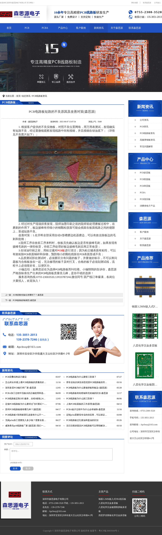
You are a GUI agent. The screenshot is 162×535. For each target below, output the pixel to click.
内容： (7, 449)
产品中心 (63, 28)
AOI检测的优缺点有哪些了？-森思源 (28, 295)
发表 (15, 468)
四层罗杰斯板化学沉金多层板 (113, 515)
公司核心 (157, 3)
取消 (28, 468)
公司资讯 (144, 120)
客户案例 (81, 28)
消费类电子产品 (147, 206)
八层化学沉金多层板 (108, 503)
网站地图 (134, 3)
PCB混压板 (145, 199)
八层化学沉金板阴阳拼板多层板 (113, 509)
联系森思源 (147, 3)
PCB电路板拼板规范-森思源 (24, 300)
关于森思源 (117, 28)
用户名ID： (9, 444)
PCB (27, 28)
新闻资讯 (99, 28)
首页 (9, 28)
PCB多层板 (145, 172)
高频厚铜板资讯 (147, 140)
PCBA (45, 28)
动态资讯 (26, 96)
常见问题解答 (146, 146)
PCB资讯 (144, 126)
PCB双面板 (145, 179)
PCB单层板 (145, 186)
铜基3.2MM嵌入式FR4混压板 (112, 499)
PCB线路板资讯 (39, 96)
